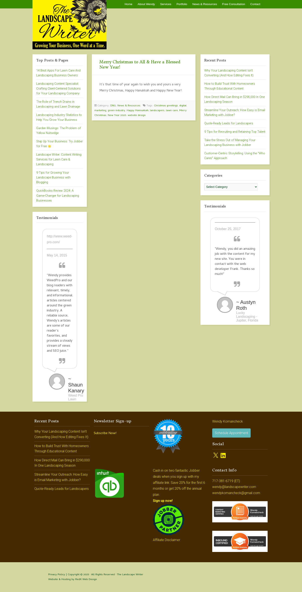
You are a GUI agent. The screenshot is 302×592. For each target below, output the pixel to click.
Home (128, 4)
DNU (113, 106)
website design (137, 115)
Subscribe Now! (105, 433)
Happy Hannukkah (137, 110)
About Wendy (146, 4)
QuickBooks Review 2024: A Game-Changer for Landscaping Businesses (57, 195)
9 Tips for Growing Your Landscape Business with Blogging (53, 177)
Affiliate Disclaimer (166, 540)
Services (165, 4)
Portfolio (181, 4)
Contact (255, 4)
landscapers (157, 110)
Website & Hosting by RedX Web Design (72, 579)
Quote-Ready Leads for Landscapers (228, 123)
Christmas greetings (166, 106)
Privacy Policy (56, 574)
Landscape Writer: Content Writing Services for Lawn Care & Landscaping (58, 159)
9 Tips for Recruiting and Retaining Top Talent (234, 132)
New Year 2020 (117, 115)
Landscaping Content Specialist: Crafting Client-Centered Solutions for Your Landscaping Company (58, 88)
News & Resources (204, 4)
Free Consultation (233, 4)
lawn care (172, 110)
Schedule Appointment (231, 433)
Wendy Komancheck (227, 421)
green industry (116, 110)
